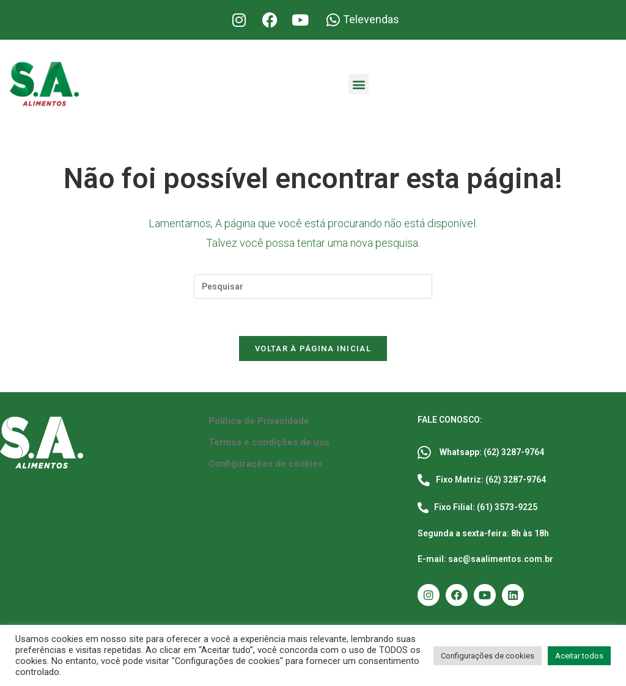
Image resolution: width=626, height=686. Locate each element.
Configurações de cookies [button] (487, 655)
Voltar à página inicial (313, 348)
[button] (358, 84)
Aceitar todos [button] (579, 655)
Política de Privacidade (258, 420)
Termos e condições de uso (269, 442)
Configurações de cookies (265, 463)
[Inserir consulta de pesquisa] (313, 286)
